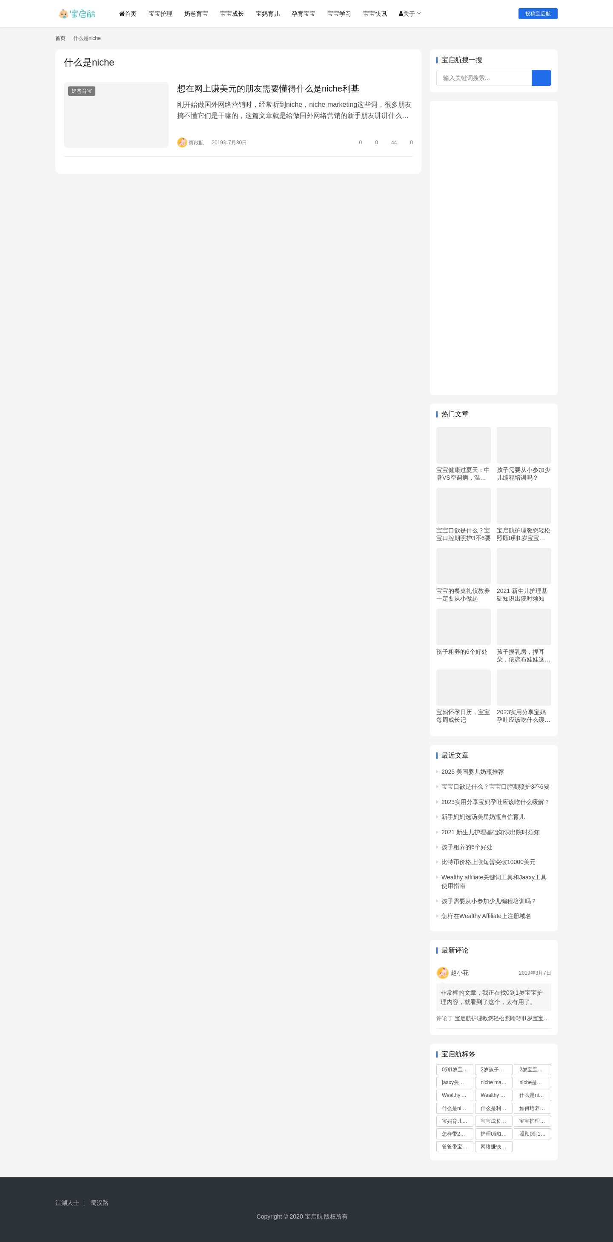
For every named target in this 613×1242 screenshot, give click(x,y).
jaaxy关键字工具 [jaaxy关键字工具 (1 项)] (457, 1082)
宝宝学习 (339, 13)
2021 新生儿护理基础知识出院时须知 (522, 594)
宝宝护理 (160, 13)
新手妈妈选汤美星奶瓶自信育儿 (483, 816)
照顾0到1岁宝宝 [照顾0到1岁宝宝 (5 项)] (535, 1134)
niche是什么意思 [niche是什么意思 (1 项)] (535, 1082)
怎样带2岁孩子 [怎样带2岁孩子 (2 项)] (457, 1134)
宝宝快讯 (375, 13)
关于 (407, 13)
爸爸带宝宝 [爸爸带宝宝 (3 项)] (457, 1147)
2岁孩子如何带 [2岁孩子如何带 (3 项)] (496, 1070)
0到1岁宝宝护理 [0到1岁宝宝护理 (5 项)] (457, 1070)
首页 (128, 13)
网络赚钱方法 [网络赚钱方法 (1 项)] (496, 1147)
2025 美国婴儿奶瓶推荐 (472, 771)
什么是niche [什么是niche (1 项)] (535, 1095)
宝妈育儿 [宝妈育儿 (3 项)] (456, 1121)
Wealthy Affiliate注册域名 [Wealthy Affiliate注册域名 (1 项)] (496, 1095)
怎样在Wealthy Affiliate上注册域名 (486, 916)
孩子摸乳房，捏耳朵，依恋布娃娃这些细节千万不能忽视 (523, 655)
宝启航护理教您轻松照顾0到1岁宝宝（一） (523, 534)
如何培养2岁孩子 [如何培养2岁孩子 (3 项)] (535, 1108)
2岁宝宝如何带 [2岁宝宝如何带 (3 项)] (535, 1070)
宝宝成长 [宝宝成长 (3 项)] (495, 1121)
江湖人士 (67, 1202)
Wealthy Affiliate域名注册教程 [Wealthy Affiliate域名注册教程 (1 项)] (457, 1095)
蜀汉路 (100, 1202)
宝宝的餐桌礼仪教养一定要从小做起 (463, 594)
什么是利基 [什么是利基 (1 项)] (496, 1108)
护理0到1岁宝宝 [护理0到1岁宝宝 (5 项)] (496, 1134)
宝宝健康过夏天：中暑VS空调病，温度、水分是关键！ (463, 473)
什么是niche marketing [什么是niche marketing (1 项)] (457, 1108)
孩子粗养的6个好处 (461, 651)
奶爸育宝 (196, 13)
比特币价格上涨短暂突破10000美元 (488, 862)
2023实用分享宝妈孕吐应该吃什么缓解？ (521, 716)
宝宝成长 (232, 13)
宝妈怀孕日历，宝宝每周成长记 (463, 716)
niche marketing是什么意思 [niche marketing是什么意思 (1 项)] (496, 1082)
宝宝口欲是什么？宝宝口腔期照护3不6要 (463, 534)
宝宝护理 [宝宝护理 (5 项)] (533, 1121)
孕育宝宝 (303, 13)
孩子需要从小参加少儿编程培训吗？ (523, 473)
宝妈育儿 (268, 13)
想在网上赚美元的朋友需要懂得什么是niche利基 (268, 88)
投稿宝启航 (538, 14)
